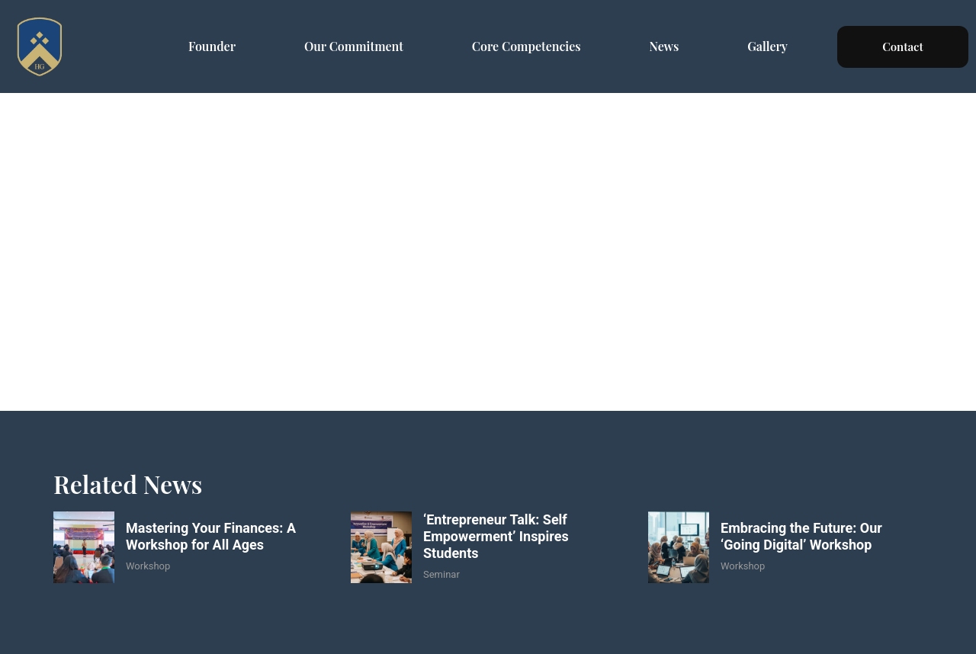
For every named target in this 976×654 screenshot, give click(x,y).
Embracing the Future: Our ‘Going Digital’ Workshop (801, 536)
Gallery (767, 46)
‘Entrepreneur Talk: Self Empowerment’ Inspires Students (496, 535)
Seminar (441, 574)
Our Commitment (353, 46)
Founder (212, 46)
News (664, 46)
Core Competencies (526, 46)
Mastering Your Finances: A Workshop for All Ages (211, 536)
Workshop (148, 566)
